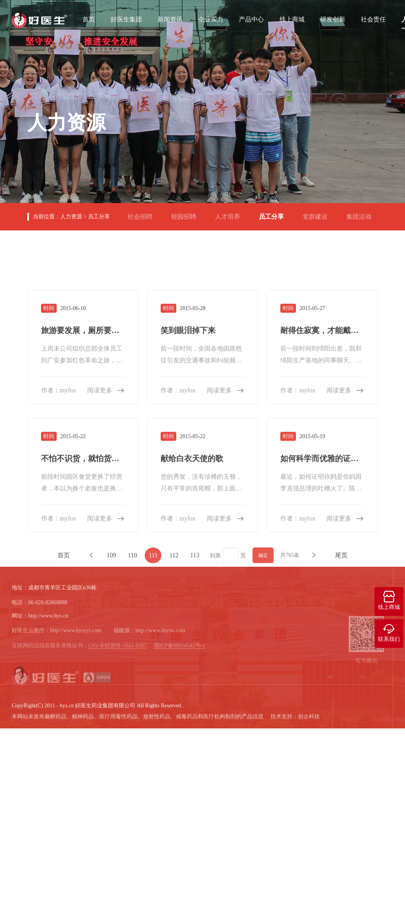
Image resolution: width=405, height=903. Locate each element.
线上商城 (292, 18)
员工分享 (99, 217)
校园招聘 (186, 213)
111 (153, 740)
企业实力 (210, 18)
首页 (88, 18)
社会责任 (373, 18)
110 (132, 740)
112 (173, 740)
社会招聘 (143, 213)
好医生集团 (126, 18)
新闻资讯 (170, 18)
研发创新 (332, 18)
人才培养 (230, 213)
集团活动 (362, 213)
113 (194, 740)
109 (111, 740)
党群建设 (318, 213)
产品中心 (251, 18)
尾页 (341, 740)
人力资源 (71, 217)
